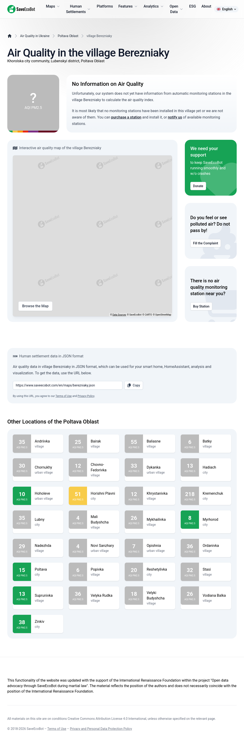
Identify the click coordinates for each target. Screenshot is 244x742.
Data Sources (119, 314)
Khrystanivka (159, 493)
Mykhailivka (159, 519)
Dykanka (159, 467)
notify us (175, 117)
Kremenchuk (215, 493)
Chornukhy (47, 467)
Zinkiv (47, 621)
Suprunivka (47, 595)
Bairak (103, 441)
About (206, 6)
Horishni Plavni (103, 493)
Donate (198, 186)
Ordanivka (215, 545)
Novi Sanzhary (103, 545)
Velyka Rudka (103, 595)
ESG (192, 6)
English (226, 9)
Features (128, 6)
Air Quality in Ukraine (35, 36)
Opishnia (159, 545)
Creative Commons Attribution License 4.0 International (107, 718)
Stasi (215, 569)
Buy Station (201, 306)
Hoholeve (47, 493)
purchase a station (126, 117)
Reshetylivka (159, 569)
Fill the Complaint (205, 243)
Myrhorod (215, 519)
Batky (215, 441)
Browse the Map (35, 306)
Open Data (177, 9)
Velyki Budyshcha (159, 595)
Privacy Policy (86, 396)
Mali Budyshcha (103, 519)
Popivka (103, 569)
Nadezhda (47, 545)
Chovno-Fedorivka (103, 467)
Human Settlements (78, 9)
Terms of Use (64, 396)
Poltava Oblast (68, 36)
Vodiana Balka (215, 595)
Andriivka (47, 441)
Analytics (154, 6)
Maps (53, 6)
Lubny (47, 519)
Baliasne (159, 441)
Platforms (105, 6)
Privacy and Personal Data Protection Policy (101, 729)
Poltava (47, 569)
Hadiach (215, 467)
